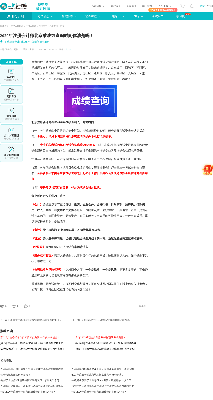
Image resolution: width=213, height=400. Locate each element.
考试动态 (43, 16)
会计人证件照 (11, 133)
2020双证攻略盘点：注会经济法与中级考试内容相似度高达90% (35, 386)
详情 (11, 153)
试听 (136, 16)
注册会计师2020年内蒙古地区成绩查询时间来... (36, 320)
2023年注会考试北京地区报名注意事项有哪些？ (98, 374)
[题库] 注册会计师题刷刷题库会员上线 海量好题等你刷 (105, 349)
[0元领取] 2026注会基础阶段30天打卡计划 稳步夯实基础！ (106, 343)
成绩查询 (53, 26)
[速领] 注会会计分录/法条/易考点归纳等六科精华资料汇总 (31, 343)
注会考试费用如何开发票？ (16, 374)
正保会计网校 (17, 26)
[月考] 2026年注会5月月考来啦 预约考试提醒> (100, 337)
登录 (202, 5)
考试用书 (157, 16)
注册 (210, 5)
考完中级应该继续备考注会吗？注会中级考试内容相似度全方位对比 (109, 386)
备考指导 (67, 16)
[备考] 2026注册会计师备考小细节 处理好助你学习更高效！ (32, 349)
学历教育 (147, 6)
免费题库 (11, 114)
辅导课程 (91, 16)
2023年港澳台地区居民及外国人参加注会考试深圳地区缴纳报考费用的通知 (42, 369)
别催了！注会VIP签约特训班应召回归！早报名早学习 (30, 380)
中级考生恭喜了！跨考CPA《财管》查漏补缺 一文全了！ (103, 380)
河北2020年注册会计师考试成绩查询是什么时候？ (28, 391)
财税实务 (116, 6)
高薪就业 (131, 6)
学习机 (183, 15)
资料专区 (11, 94)
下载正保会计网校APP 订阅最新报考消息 (26, 41)
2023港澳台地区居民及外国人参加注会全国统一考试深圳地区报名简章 (110, 369)
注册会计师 (16, 16)
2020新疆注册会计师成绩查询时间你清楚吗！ (107, 320)
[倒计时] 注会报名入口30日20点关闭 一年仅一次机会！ (30, 337)
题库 (115, 16)
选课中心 (11, 75)
